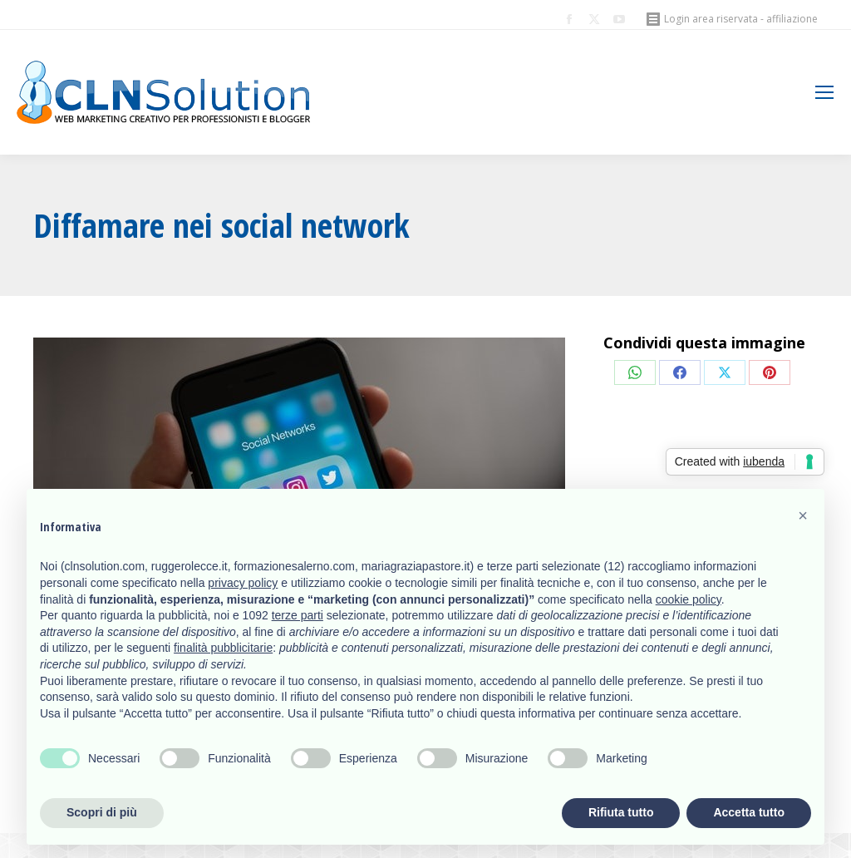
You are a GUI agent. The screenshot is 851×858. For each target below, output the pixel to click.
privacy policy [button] (243, 582)
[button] (803, 515)
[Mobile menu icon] (824, 92)
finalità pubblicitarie (223, 647)
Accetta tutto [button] (749, 812)
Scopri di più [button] (101, 812)
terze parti (297, 615)
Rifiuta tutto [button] (621, 812)
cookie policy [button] (688, 599)
